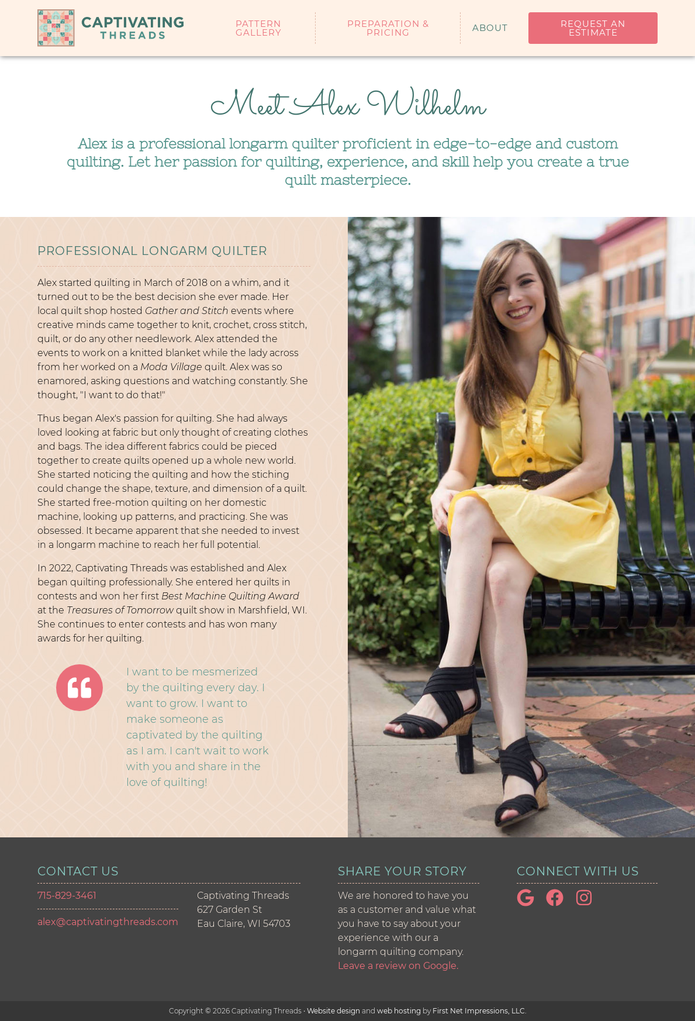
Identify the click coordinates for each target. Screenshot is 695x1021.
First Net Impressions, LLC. (480, 1010)
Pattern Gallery (259, 28)
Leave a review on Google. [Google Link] (398, 965)
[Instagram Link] (588, 903)
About (490, 27)
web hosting (399, 1010)
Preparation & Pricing (388, 28)
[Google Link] (530, 903)
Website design (333, 1010)
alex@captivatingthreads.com (107, 921)
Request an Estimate (593, 28)
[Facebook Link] (559, 903)
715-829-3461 (66, 895)
